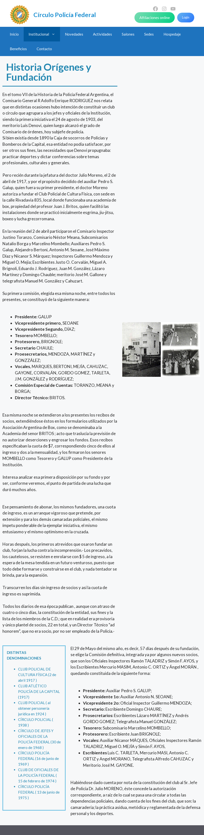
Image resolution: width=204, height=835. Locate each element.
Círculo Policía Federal (64, 14)
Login (185, 17)
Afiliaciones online (154, 17)
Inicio (14, 34)
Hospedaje (172, 34)
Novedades (74, 34)
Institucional (44, 34)
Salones (128, 34)
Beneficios (18, 49)
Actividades (102, 34)
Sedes (149, 34)
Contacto (44, 49)
